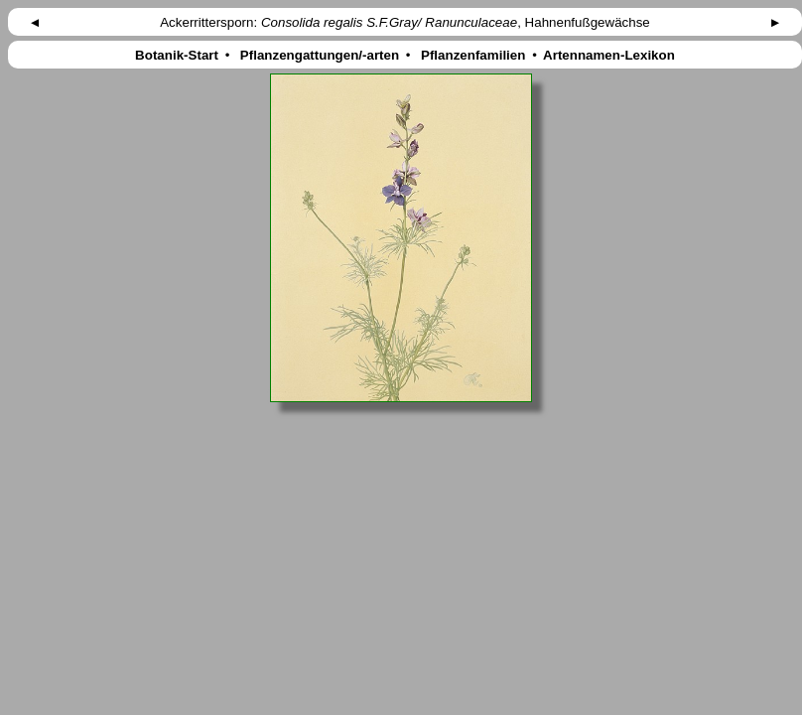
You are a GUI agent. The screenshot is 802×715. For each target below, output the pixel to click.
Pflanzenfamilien (473, 55)
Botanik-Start (176, 55)
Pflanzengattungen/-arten (319, 55)
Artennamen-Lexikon (609, 55)
